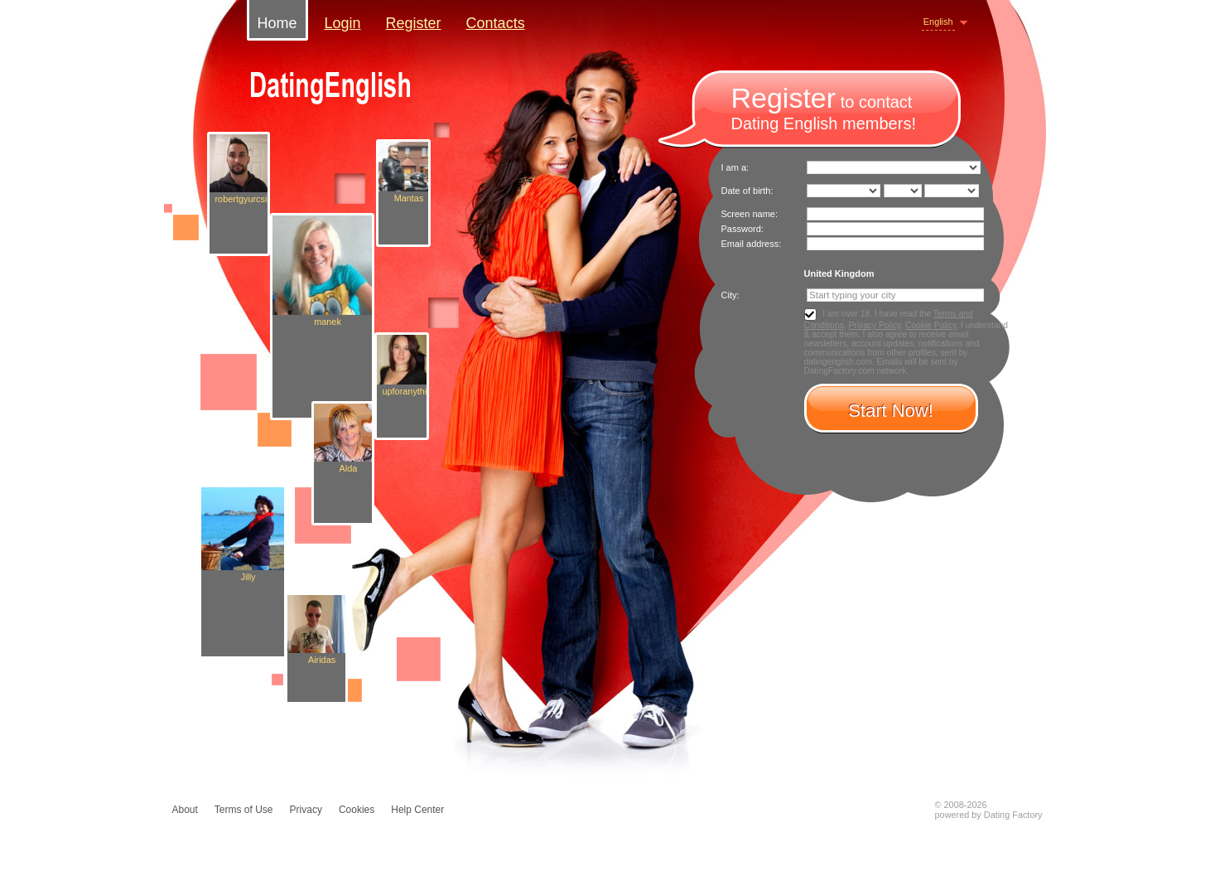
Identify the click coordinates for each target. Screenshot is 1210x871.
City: (730, 295)
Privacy (306, 809)
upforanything (410, 391)
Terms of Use (244, 809)
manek (327, 322)
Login (343, 23)
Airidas (321, 660)
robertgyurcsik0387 (247, 199)
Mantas (409, 198)
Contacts (495, 23)
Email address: (751, 244)
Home (277, 23)
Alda (349, 468)
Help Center (417, 809)
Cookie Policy (930, 325)
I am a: (735, 167)
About (185, 809)
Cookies (356, 809)
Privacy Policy (875, 325)
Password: (742, 229)
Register (413, 23)
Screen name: (749, 214)
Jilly (247, 577)
